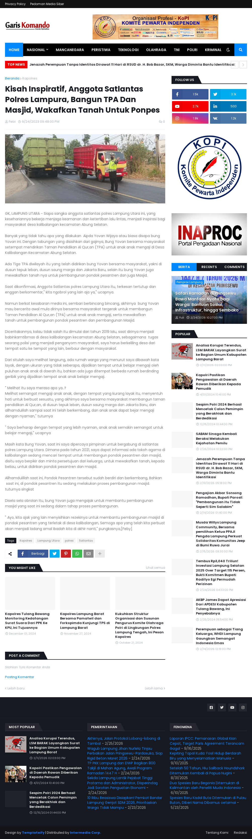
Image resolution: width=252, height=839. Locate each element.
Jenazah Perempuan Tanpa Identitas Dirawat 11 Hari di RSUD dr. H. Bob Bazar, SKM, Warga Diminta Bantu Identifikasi (131, 64)
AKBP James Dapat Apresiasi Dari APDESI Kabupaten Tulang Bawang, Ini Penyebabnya (221, 607)
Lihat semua (155, 567)
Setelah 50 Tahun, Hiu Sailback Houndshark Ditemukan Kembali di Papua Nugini (207, 771)
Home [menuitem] (14, 49)
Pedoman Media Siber (47, 4)
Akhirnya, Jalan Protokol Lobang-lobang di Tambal (123, 741)
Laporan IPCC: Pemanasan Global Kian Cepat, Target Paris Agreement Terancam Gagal (207, 743)
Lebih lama (154, 688)
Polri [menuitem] (192, 49)
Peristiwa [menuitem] (101, 49)
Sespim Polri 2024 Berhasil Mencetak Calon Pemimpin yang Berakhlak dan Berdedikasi (219, 411)
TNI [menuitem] (177, 49)
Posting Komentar (19, 677)
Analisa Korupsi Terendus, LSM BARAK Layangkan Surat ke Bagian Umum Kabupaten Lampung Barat (221, 352)
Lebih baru (16, 688)
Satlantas (86, 541)
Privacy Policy (15, 4)
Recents (209, 266)
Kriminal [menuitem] (213, 49)
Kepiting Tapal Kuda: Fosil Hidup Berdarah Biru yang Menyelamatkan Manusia (205, 756)
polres (69, 541)
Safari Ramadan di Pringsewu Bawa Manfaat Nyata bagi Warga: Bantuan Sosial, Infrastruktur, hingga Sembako (207, 302)
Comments (234, 266)
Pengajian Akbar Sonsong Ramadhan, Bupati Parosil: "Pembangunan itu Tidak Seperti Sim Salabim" (219, 500)
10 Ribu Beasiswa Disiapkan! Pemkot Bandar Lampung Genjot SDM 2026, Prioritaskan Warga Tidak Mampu (124, 802)
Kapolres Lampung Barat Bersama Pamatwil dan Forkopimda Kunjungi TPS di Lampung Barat (85, 621)
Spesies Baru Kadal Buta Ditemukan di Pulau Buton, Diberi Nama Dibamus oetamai (208, 800)
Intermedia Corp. (85, 832)
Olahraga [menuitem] (156, 49)
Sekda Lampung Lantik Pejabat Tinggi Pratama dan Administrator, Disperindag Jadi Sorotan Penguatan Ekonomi (122, 782)
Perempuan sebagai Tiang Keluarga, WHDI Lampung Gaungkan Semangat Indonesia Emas (219, 636)
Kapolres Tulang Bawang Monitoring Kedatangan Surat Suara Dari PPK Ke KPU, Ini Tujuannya (27, 621)
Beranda (12, 78)
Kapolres (29, 78)
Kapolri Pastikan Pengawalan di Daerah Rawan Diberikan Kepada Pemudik (218, 382)
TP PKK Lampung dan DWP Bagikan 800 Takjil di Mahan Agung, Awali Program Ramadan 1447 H (121, 768)
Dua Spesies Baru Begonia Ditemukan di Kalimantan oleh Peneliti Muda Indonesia (205, 785)
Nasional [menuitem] (36, 49)
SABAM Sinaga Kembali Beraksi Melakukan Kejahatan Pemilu (216, 438)
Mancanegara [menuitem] (70, 49)
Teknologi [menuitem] (128, 49)
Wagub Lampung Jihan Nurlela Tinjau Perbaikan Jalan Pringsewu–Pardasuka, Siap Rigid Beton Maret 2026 (125, 753)
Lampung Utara (48, 541)
